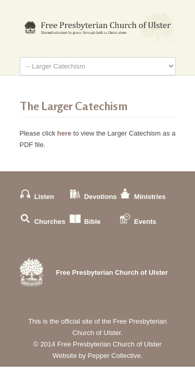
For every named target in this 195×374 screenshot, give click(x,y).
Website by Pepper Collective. (97, 355)
